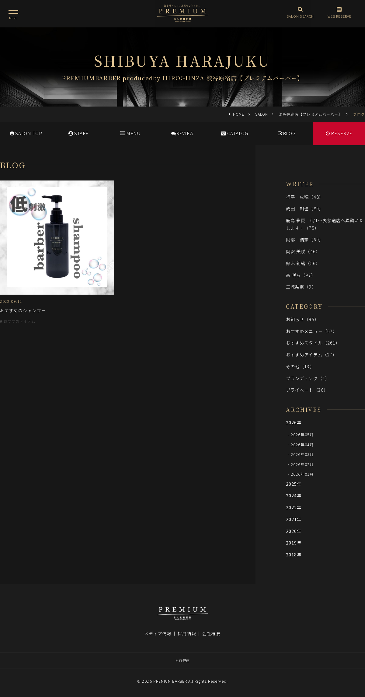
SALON (261, 114)
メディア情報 (158, 633)
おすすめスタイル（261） (313, 342)
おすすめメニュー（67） (311, 331)
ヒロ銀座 (182, 660)
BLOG (287, 133)
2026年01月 (302, 474)
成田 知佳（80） (305, 208)
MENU (130, 133)
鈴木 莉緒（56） (303, 263)
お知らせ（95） (302, 319)
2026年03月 (302, 454)
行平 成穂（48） (305, 197)
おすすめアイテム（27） (311, 354)
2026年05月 (302, 434)
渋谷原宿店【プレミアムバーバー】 (310, 114)
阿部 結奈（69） (305, 239)
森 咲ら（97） (301, 275)
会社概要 (211, 633)
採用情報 (187, 633)
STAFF (78, 133)
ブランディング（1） (308, 378)
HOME (238, 114)
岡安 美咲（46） (303, 251)
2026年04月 (302, 444)
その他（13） (300, 366)
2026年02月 (302, 464)
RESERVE (339, 133)
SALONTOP (26, 133)
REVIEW (182, 133)
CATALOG (234, 133)
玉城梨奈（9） (301, 286)
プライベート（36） (307, 390)
